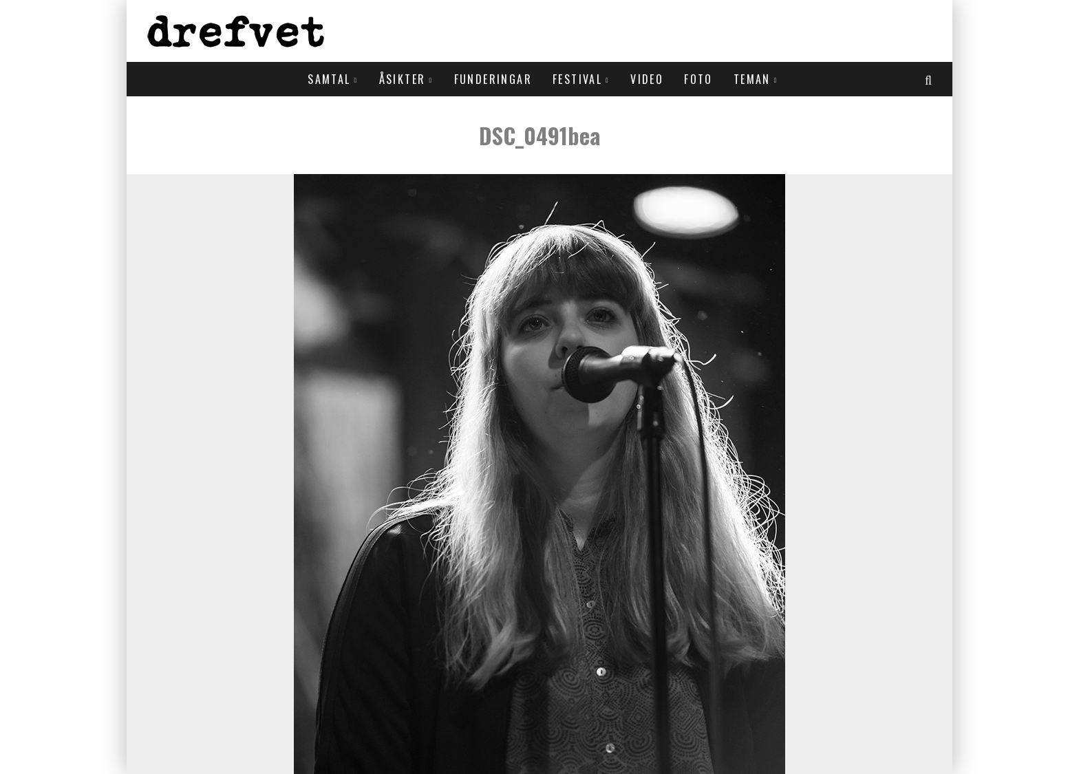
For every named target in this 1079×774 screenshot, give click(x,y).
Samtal (329, 79)
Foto (698, 79)
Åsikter (402, 79)
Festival (577, 79)
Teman (752, 79)
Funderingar (493, 79)
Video (646, 79)
